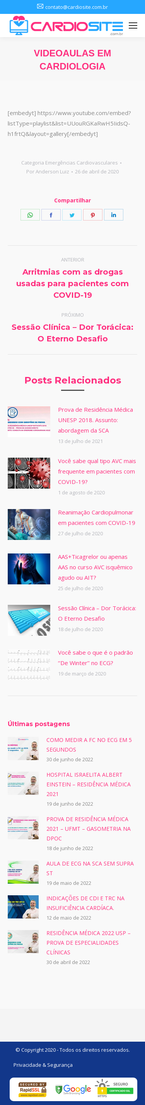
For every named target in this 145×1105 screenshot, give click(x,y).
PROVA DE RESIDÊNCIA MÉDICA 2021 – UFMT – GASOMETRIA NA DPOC (88, 828)
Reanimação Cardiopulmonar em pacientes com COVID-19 (96, 517)
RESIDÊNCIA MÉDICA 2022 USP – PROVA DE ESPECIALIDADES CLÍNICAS (88, 942)
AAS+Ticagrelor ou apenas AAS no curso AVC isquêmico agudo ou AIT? (95, 567)
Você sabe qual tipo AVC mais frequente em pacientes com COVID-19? (97, 471)
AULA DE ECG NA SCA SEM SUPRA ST (90, 868)
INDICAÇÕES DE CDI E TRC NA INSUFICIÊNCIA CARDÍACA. (85, 903)
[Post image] (29, 421)
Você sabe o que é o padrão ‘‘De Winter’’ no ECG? (95, 657)
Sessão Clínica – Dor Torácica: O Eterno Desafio (97, 613)
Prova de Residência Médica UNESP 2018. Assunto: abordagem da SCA (95, 420)
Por (47, 171)
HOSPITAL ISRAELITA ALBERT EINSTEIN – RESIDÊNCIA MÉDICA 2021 (88, 784)
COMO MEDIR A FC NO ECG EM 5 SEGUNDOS (89, 744)
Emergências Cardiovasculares (81, 162)
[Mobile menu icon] (133, 25)
